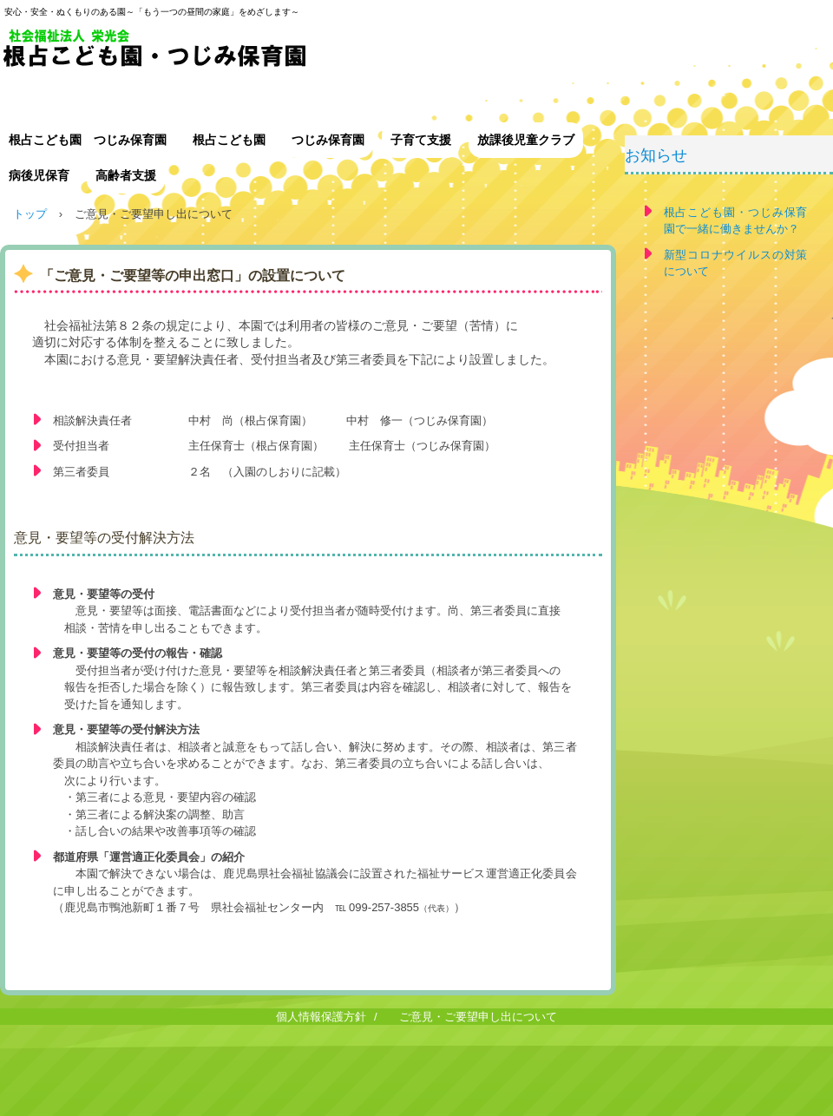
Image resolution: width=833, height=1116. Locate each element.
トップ (30, 213)
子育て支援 (420, 140)
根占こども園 (229, 140)
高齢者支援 (125, 175)
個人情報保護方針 (321, 1016)
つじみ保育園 (328, 140)
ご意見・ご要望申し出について (478, 1016)
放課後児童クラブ (525, 140)
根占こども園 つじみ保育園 (88, 140)
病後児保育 (39, 175)
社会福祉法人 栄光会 (286, 54)
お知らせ (656, 155)
